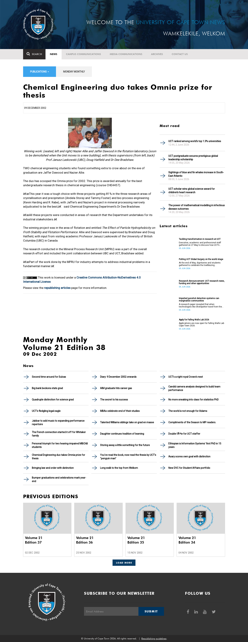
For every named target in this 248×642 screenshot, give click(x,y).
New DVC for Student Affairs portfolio (189, 467)
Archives (157, 54)
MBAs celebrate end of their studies (120, 411)
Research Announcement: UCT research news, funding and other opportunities (202, 282)
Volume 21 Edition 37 (34, 540)
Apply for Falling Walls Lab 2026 (194, 319)
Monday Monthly (74, 71)
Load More (124, 562)
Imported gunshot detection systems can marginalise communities (199, 299)
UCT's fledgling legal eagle (46, 411)
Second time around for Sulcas (49, 376)
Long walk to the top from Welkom (119, 467)
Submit (151, 611)
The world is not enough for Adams (187, 411)
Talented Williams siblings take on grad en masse (127, 422)
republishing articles (57, 288)
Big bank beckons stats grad (47, 388)
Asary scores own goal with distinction (189, 456)
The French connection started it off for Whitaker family (59, 434)
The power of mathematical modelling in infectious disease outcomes (196, 207)
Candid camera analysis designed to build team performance (194, 388)
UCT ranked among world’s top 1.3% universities (194, 141)
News (53, 54)
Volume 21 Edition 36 (85, 540)
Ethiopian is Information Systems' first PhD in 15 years (194, 445)
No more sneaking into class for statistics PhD (193, 399)
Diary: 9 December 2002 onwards (118, 376)
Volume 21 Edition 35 (136, 540)
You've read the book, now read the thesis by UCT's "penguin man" (128, 457)
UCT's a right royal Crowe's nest (185, 376)
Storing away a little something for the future (125, 445)
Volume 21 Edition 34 (187, 540)
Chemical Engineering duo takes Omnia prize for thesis (58, 457)
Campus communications (83, 54)
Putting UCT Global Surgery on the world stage (201, 259)
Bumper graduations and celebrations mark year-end (59, 479)
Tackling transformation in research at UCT (200, 239)
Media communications (126, 54)
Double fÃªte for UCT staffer (184, 433)
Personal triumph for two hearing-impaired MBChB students (60, 445)
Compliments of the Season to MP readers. (192, 422)
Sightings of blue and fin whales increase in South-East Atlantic (196, 174)
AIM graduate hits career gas (116, 388)
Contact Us (180, 54)
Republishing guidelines (153, 638)
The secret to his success (114, 399)
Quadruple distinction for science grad (53, 399)
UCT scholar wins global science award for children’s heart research (191, 190)
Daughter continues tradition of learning (122, 433)
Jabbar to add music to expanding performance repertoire (58, 422)
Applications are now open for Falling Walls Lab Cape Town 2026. (201, 324)
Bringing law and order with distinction (53, 467)
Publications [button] (39, 71)
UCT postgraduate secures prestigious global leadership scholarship (193, 158)
